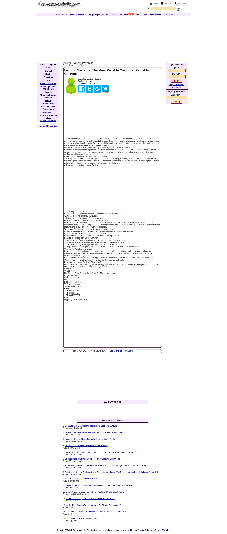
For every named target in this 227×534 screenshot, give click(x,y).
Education (48, 77)
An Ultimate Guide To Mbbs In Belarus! (81, 479)
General (48, 71)
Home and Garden (48, 83)
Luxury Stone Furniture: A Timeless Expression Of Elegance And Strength (97, 512)
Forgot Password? (176, 85)
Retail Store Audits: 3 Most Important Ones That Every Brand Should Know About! (100, 485)
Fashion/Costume (48, 121)
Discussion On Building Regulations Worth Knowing (86, 446)
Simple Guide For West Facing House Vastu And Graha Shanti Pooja (95, 492)
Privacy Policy (143, 530)
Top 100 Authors (60, 15)
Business (73, 65)
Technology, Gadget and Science (48, 88)
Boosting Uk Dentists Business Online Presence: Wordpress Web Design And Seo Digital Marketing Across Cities (112, 472)
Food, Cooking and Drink (48, 116)
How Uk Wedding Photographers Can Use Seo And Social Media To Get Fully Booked (101, 452)
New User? (176, 88)
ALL (64, 65)
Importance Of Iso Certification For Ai (81, 518)
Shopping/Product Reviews (48, 96)
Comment (82, 83)
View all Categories (48, 126)
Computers (48, 112)
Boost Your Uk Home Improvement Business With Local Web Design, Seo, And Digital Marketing (105, 465)
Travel (48, 80)
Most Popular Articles (77, 15)
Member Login (141, 15)
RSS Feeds (126, 15)
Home (155, 3)
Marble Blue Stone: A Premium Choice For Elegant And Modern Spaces (96, 505)
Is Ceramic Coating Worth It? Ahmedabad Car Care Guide (90, 498)
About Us (168, 3)
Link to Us (169, 15)
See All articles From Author (121, 351)
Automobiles (48, 104)
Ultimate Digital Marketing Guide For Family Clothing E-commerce (92, 459)
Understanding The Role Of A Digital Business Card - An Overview (92, 439)
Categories (92, 15)
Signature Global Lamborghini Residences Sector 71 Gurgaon (91, 426)
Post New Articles (156, 15)
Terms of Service (162, 530)
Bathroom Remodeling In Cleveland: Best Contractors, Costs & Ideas (94, 432)
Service (48, 92)
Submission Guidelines (107, 15)
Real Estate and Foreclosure (48, 108)
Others (48, 100)
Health (48, 74)
